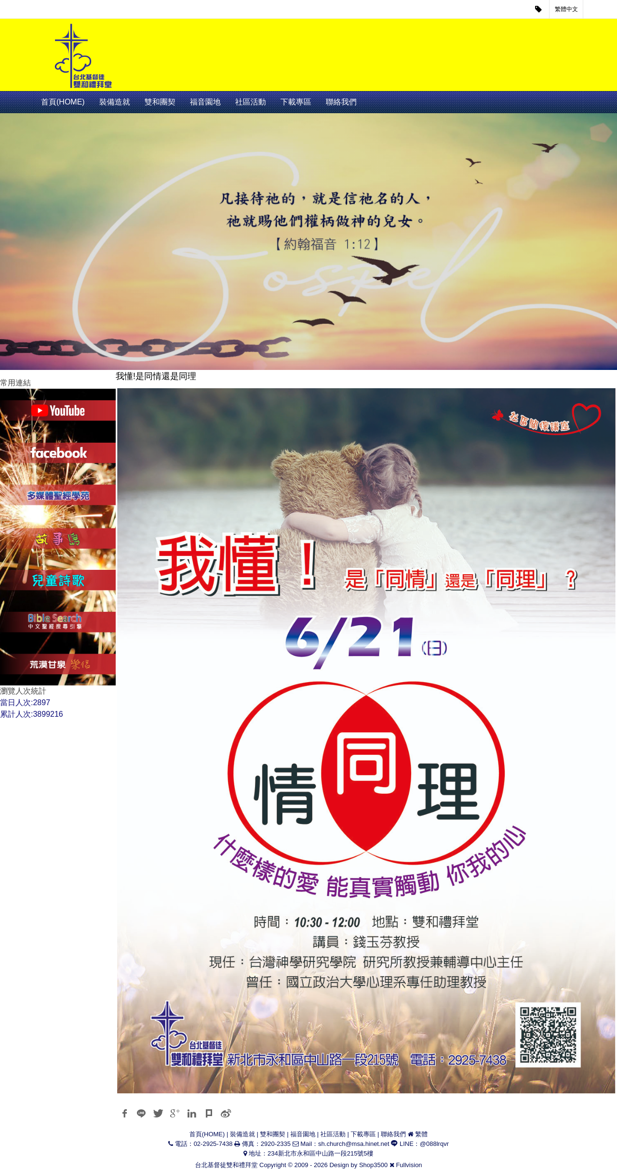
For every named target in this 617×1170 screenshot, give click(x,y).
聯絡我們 (341, 102)
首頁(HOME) (63, 102)
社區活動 (250, 102)
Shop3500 (373, 1165)
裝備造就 (114, 102)
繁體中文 (566, 9)
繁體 (421, 1134)
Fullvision (409, 1165)
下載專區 (296, 102)
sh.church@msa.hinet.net (353, 1143)
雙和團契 (160, 102)
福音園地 (205, 102)
